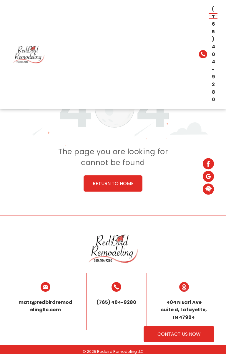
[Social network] (208, 189)
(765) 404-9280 (213, 54)
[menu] (213, 16)
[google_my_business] (208, 177)
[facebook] (208, 164)
